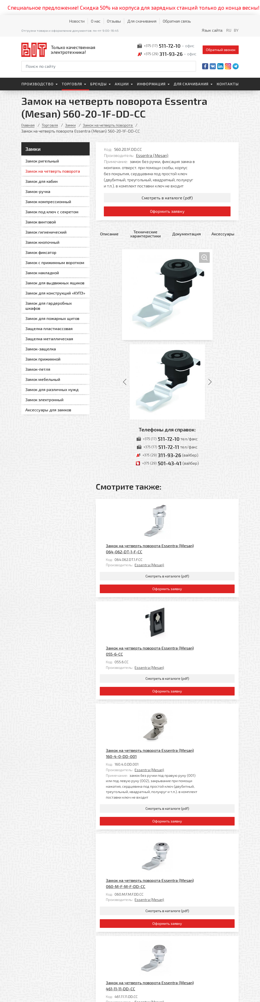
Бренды (98, 84)
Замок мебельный (42, 379)
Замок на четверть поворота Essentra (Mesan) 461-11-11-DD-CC (185, 822)
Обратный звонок (220, 49)
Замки (71, 124)
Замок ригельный (42, 160)
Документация (186, 237)
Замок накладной (42, 272)
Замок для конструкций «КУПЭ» (55, 292)
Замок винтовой (40, 221)
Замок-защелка (40, 348)
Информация (151, 84)
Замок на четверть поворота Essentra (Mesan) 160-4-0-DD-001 (185, 658)
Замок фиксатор (40, 252)
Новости (77, 21)
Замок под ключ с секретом (51, 211)
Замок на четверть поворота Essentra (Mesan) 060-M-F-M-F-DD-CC (185, 749)
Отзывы (114, 21)
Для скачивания (141, 21)
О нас (96, 21)
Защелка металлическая (49, 338)
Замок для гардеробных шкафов (48, 306)
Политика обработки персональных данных (38, 993)
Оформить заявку (167, 214)
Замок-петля (37, 369)
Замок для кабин (41, 181)
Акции (122, 84)
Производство (37, 84)
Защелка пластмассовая (49, 328)
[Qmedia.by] (225, 995)
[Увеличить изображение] (167, 298)
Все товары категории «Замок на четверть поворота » (187, 890)
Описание (109, 237)
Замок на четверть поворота (111, 124)
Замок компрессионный (48, 201)
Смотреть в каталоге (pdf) (167, 198)
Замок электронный (44, 399)
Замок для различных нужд (51, 389)
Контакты (228, 84)
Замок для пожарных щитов (52, 318)
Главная (28, 124)
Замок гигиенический (46, 232)
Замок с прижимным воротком (54, 262)
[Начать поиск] (191, 66)
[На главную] (59, 50)
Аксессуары (223, 237)
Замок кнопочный (42, 242)
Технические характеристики (145, 237)
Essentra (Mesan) (152, 155)
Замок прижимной (42, 359)
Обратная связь (177, 21)
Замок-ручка (37, 191)
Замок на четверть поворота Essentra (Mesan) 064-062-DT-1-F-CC (185, 512)
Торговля (72, 84)
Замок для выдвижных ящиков (54, 282)
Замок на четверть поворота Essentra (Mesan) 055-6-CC (185, 585)
